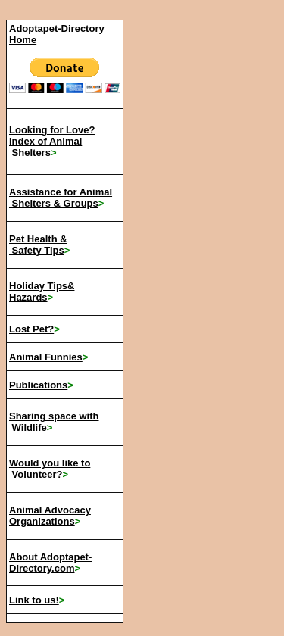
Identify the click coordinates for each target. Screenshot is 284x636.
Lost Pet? (31, 329)
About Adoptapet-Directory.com (50, 562)
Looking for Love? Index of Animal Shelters (52, 141)
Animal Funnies (46, 357)
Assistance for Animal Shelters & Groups (60, 197)
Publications (38, 385)
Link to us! (34, 600)
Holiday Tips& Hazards (41, 291)
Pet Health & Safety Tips (38, 244)
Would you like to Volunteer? (49, 468)
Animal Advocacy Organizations (50, 515)
